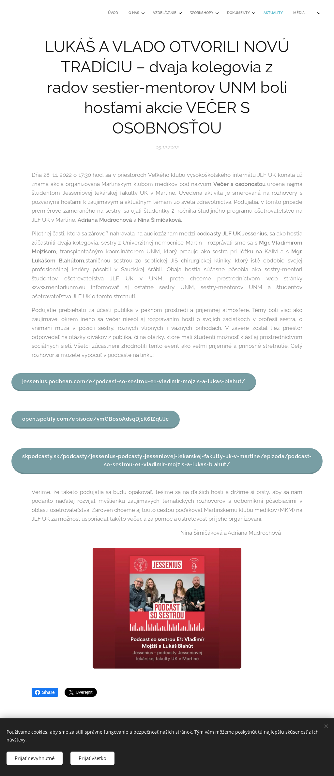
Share (45, 692)
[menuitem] (214, 13)
